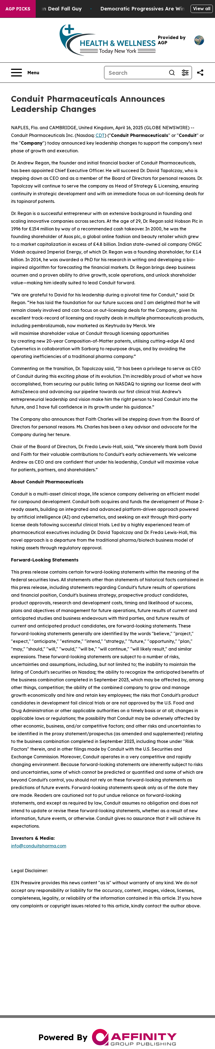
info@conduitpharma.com (38, 846)
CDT (100, 135)
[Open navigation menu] (25, 72)
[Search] (134, 72)
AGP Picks (17, 9)
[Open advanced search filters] (185, 72)
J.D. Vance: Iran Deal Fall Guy (49, 8)
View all (201, 8)
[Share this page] (200, 72)
